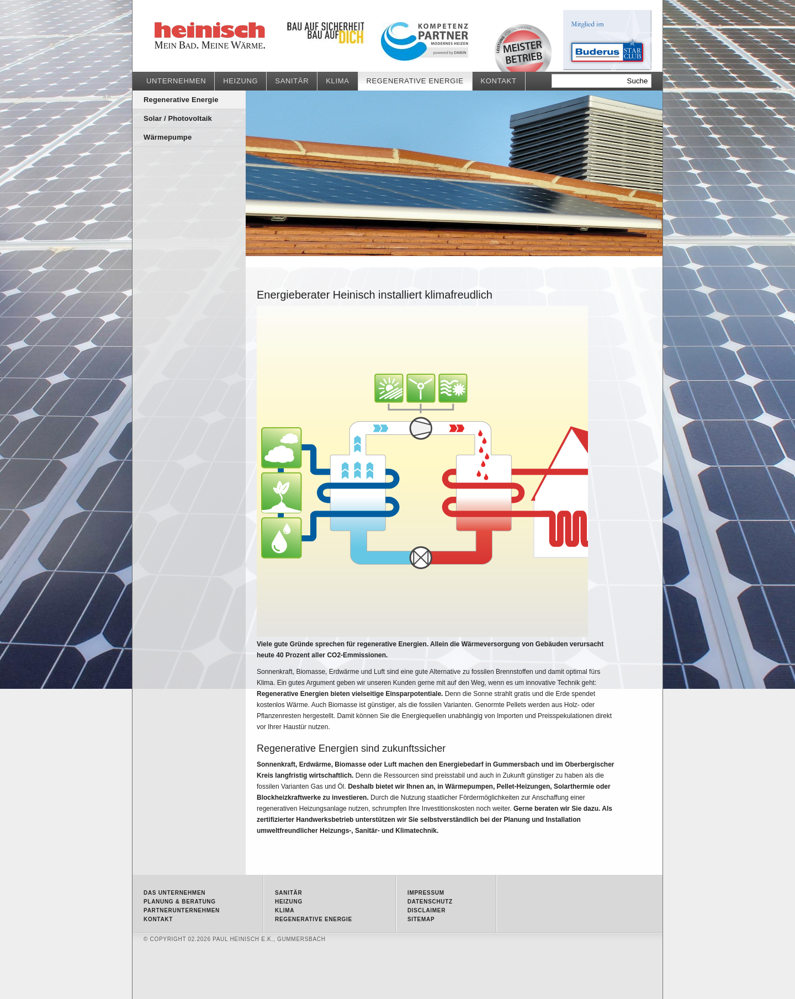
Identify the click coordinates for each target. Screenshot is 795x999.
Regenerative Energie (237, 36)
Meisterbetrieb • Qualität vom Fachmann (523, 48)
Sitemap (420, 919)
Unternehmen (176, 81)
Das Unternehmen (174, 893)
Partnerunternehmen (182, 910)
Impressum (425, 893)
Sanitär (292, 81)
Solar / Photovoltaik (178, 118)
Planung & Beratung (180, 902)
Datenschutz (430, 902)
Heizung (240, 81)
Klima (337, 81)
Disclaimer (426, 910)
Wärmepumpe (168, 137)
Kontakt (499, 81)
